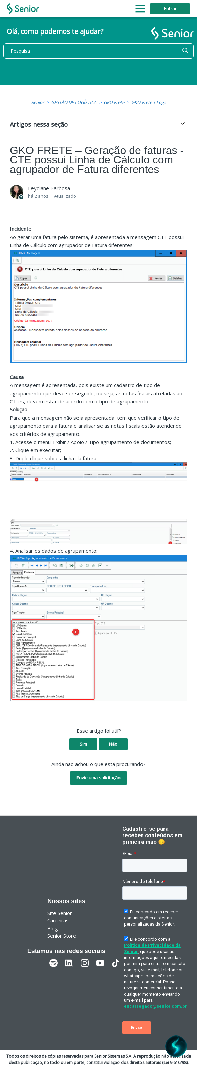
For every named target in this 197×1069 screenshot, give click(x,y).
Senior (37, 102)
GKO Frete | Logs (148, 102)
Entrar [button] (170, 8)
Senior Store (61, 935)
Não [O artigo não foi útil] (113, 744)
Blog (52, 928)
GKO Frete (114, 102)
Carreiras (58, 920)
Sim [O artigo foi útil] (83, 744)
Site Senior (59, 913)
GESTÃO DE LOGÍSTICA (73, 102)
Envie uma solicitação (98, 778)
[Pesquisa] (98, 51)
